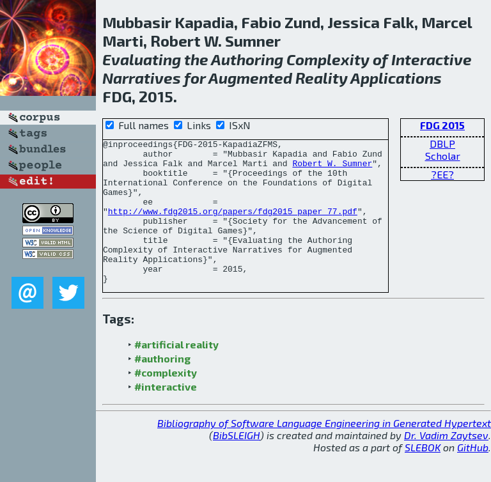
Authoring (247, 59)
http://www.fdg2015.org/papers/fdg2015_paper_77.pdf (232, 226)
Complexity (328, 59)
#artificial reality (176, 373)
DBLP (442, 143)
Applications (396, 77)
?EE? (442, 174)
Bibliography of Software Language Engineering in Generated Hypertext (324, 452)
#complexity (165, 401)
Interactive (431, 59)
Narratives (141, 77)
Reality (321, 77)
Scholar (442, 156)
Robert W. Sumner (332, 169)
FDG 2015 (442, 125)
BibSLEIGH (236, 464)
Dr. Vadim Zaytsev (446, 464)
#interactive (165, 415)
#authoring (162, 387)
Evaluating (141, 59)
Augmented (250, 77)
